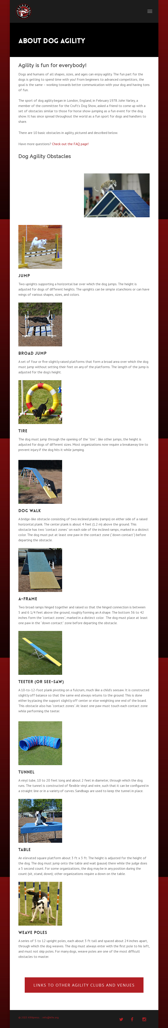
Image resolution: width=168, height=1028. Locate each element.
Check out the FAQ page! (70, 144)
